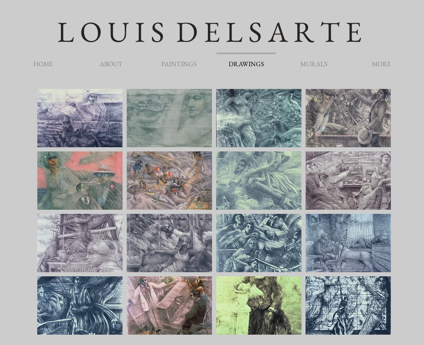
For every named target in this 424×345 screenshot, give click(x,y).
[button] (80, 118)
